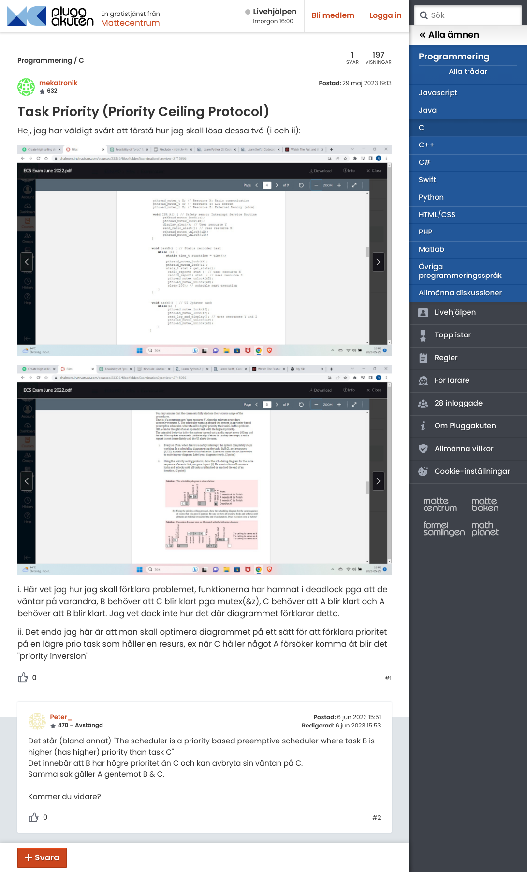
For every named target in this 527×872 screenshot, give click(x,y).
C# (425, 163)
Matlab (431, 250)
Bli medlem (333, 16)
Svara (47, 857)
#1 (388, 679)
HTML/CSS (437, 215)
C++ (427, 145)
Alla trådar (468, 72)
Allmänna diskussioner (460, 293)
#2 (376, 818)
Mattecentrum (130, 22)
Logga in (385, 16)
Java (428, 110)
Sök (423, 15)
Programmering (45, 60)
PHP (425, 232)
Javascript (438, 93)
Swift (427, 180)
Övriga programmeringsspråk (460, 271)
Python (431, 197)
